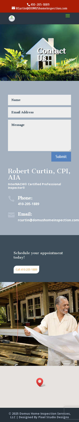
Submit (61, 156)
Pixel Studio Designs (53, 417)
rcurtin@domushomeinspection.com (48, 220)
